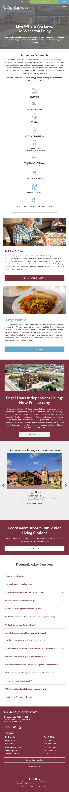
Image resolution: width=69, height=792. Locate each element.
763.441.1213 (50, 740)
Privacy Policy (26, 787)
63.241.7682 (50, 737)
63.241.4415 (50, 754)
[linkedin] (39, 779)
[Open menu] (64, 7)
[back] (3, 485)
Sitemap (33, 787)
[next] (66, 485)
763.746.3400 (50, 747)
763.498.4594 (50, 743)
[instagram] (32, 779)
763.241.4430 (50, 750)
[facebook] (29, 779)
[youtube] (36, 779)
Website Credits (42, 787)
